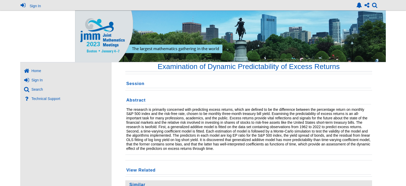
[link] (359, 5)
